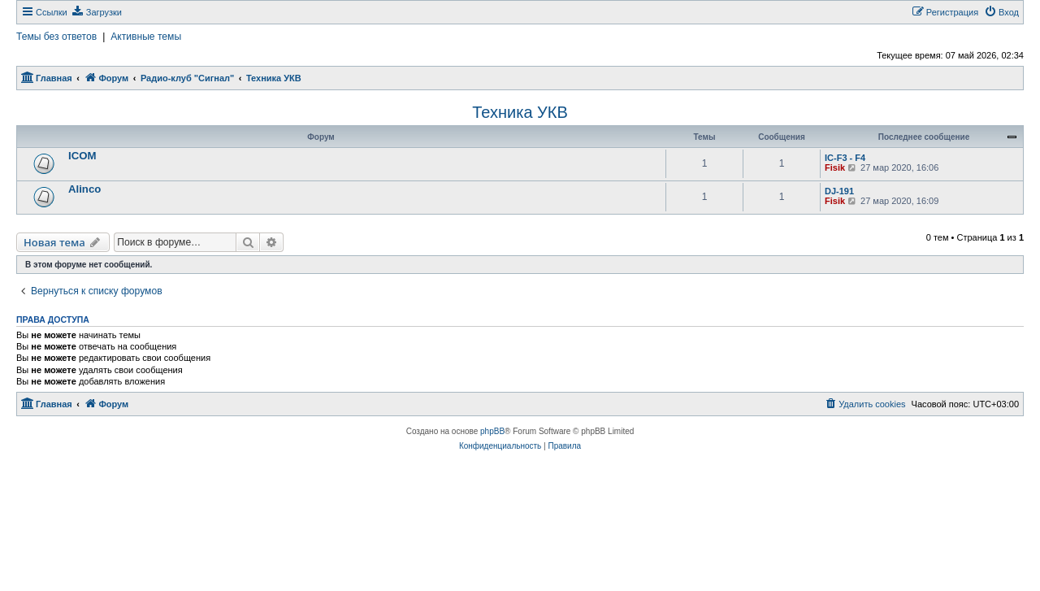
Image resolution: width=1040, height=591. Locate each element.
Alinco (84, 189)
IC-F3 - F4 (845, 158)
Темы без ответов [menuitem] (56, 36)
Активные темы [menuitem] (145, 36)
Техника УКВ (520, 112)
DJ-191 (839, 191)
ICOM (82, 156)
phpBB (492, 431)
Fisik (835, 167)
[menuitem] (97, 12)
